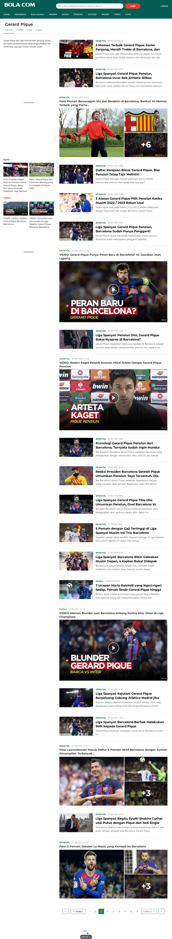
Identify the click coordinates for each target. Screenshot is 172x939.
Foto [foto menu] (128, 14)
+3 (146, 793)
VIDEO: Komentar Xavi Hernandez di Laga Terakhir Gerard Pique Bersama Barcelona (40, 222)
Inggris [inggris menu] (53, 14)
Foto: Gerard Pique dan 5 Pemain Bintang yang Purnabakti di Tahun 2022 (41, 183)
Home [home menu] (7, 14)
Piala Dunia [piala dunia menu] (37, 14)
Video (39, 29)
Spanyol (101, 41)
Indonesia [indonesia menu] (20, 14)
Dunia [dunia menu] (65, 14)
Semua (8, 29)
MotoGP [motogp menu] (92, 14)
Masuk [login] (164, 6)
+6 (146, 145)
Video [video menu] (117, 14)
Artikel (20, 29)
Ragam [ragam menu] (105, 14)
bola (19, 6)
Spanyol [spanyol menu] (78, 14)
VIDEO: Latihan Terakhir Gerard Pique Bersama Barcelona (15, 221)
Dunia (99, 581)
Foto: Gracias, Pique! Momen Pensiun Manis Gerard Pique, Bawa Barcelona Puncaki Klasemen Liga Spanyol (15, 185)
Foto (29, 29)
